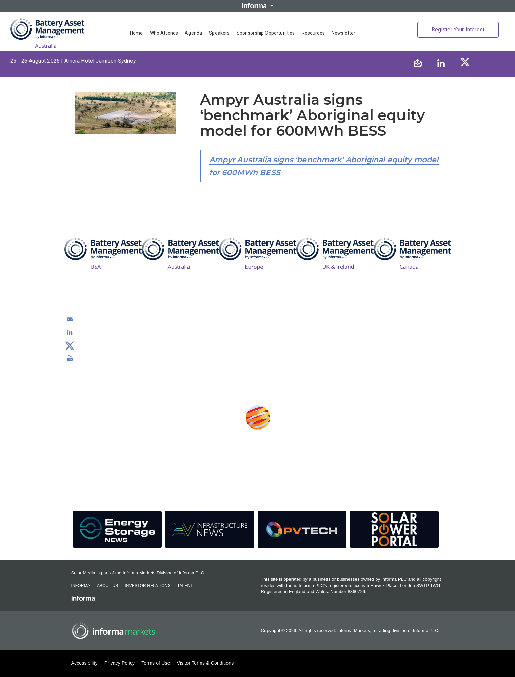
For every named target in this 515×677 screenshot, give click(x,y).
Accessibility (84, 663)
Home (136, 33)
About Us (107, 585)
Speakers (219, 33)
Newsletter (344, 33)
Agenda (193, 33)
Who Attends (164, 33)
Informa (80, 585)
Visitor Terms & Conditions (205, 663)
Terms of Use (155, 663)
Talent (185, 585)
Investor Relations (147, 585)
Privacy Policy (119, 663)
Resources (313, 33)
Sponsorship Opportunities (266, 33)
